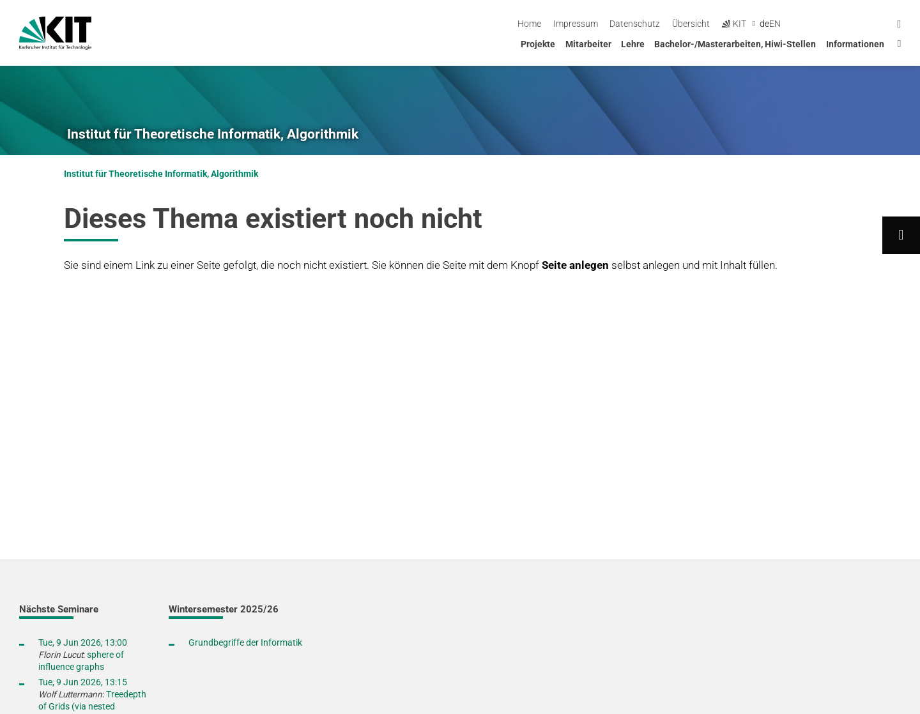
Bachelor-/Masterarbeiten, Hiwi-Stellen (735, 44)
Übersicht (796, 24)
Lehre (633, 44)
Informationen (855, 44)
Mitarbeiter (588, 44)
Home (635, 24)
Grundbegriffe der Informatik (245, 642)
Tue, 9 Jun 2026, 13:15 (82, 682)
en (880, 24)
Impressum (680, 24)
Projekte (538, 44)
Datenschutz (740, 24)
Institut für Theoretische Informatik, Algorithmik (212, 134)
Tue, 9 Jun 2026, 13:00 (82, 642)
